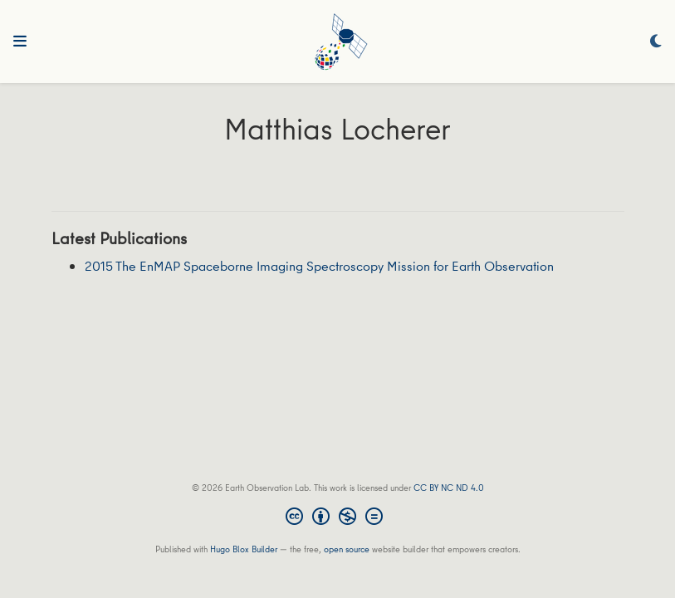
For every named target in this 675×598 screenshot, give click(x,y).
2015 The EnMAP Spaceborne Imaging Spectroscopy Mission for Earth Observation (319, 266)
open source (346, 548)
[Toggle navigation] (20, 41)
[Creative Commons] (337, 518)
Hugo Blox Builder (243, 548)
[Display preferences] (656, 41)
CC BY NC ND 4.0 (448, 487)
